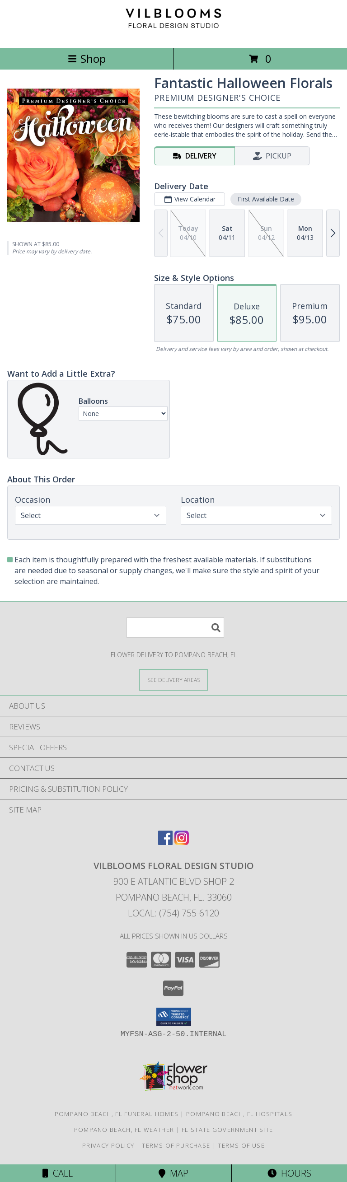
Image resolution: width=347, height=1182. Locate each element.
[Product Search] (175, 627)
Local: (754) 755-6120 (173, 913)
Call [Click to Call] (57, 1173)
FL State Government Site (227, 1130)
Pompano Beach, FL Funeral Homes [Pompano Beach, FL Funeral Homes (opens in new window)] (116, 1114)
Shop (87, 58)
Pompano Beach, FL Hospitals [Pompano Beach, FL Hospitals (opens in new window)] (239, 1114)
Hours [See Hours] (289, 1173)
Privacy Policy (108, 1145)
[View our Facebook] (165, 842)
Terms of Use (241, 1145)
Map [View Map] (173, 1173)
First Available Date (266, 199)
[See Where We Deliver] (173, 679)
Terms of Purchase (176, 1145)
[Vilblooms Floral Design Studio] (173, 34)
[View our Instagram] (181, 842)
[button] (173, 1017)
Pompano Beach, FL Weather (124, 1130)
